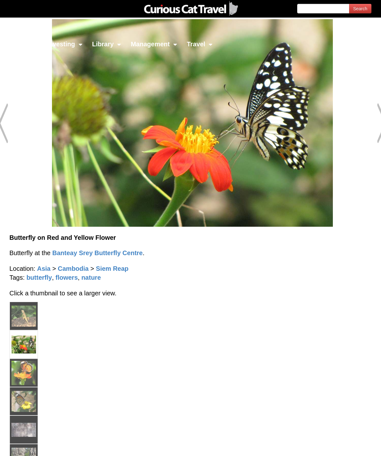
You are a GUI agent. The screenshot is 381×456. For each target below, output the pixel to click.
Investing (64, 44)
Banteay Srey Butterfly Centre (97, 252)
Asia (43, 268)
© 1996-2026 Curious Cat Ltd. (39, 445)
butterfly (39, 277)
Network (21, 44)
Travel (200, 44)
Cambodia (73, 268)
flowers (66, 277)
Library (106, 44)
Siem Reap (112, 268)
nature (91, 277)
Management (154, 44)
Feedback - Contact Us (349, 445)
